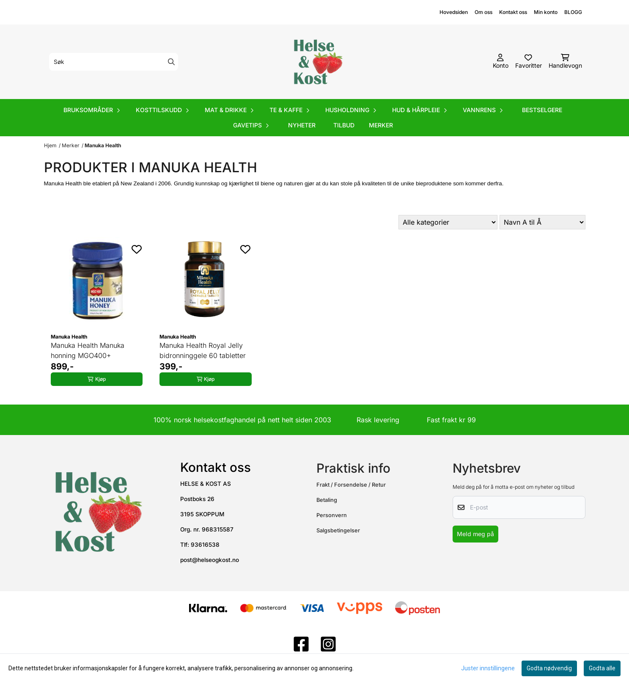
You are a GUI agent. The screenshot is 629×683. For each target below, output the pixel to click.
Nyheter (302, 125)
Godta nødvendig (549, 668)
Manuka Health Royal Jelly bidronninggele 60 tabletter (202, 350)
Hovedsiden (453, 12)
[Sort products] (542, 222)
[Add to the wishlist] (137, 249)
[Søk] (113, 62)
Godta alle (602, 668)
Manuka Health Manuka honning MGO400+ (87, 350)
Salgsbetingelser (338, 530)
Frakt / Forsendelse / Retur (351, 485)
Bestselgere (542, 109)
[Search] (171, 62)
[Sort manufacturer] (447, 222)
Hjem (50, 145)
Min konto (546, 12)
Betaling (326, 500)
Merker (381, 125)
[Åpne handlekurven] (565, 61)
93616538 (205, 544)
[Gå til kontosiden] (500, 61)
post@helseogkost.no (209, 559)
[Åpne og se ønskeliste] (528, 61)
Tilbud (343, 125)
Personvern (331, 515)
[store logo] (317, 61)
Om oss (483, 12)
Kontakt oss (513, 12)
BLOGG (573, 12)
